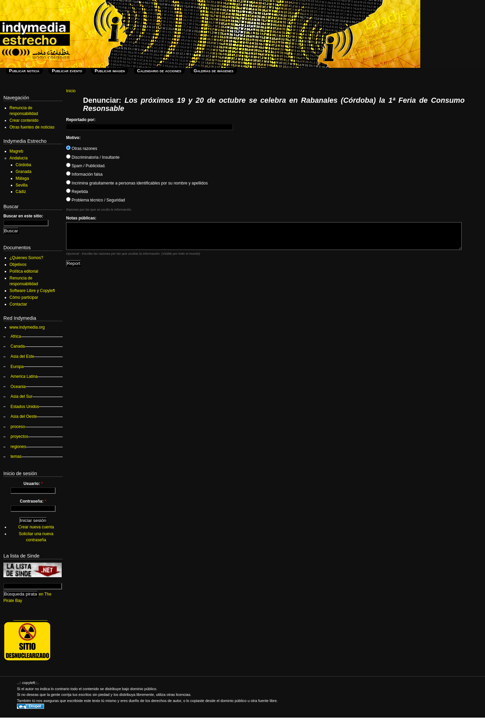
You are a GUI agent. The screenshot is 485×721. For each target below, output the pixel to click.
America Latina (24, 376)
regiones (18, 446)
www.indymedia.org (27, 327)
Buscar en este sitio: (23, 216)
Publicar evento (67, 70)
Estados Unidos (25, 406)
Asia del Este (22, 356)
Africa (16, 336)
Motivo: (73, 137)
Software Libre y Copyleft (32, 290)
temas (16, 456)
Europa (17, 366)
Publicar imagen (110, 70)
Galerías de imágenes (213, 70)
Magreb (16, 151)
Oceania (18, 386)
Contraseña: (33, 501)
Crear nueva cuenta (36, 527)
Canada (18, 346)
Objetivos (17, 264)
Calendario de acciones (159, 70)
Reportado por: (81, 119)
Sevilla (21, 185)
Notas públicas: (81, 218)
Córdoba (23, 164)
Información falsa (84, 174)
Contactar (18, 304)
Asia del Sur (22, 396)
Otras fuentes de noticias (32, 127)
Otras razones (81, 148)
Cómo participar (23, 297)
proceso (18, 426)
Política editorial (23, 271)
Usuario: (33, 483)
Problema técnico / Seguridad (95, 200)
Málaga (22, 178)
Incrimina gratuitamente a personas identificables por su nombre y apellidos (137, 183)
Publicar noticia (24, 70)
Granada (24, 171)
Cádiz (21, 191)
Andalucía (18, 158)
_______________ (30, 618)
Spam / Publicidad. (85, 165)
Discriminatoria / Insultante (93, 157)
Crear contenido (23, 120)
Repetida (77, 191)
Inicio (71, 91)
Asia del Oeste (24, 416)
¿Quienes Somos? (26, 257)
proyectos (19, 436)
